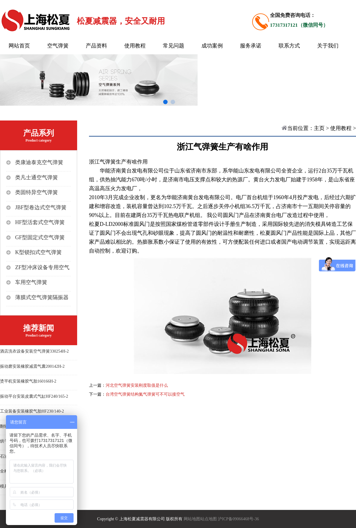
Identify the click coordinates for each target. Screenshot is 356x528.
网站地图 (192, 519)
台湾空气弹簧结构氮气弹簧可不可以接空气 (145, 394)
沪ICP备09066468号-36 (238, 519)
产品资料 (96, 46)
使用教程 (135, 46)
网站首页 (19, 46)
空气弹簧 (58, 46)
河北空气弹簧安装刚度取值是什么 (137, 385)
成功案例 (212, 46)
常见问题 (173, 46)
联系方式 (289, 46)
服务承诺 (250, 46)
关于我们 (327, 46)
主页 (319, 128)
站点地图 (208, 519)
